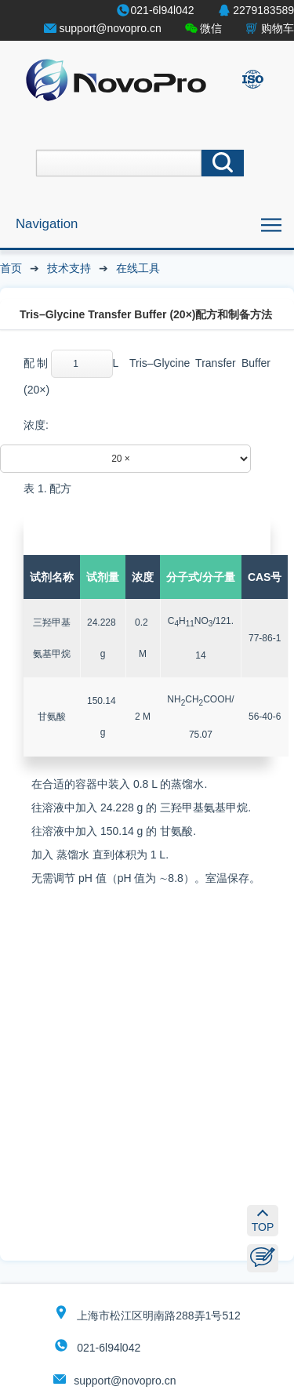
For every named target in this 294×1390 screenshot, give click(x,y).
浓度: (36, 425)
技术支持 (69, 268)
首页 (11, 268)
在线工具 (138, 268)
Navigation (47, 223)
